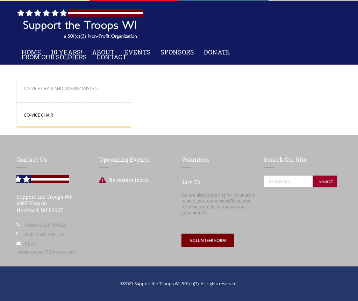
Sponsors (177, 52)
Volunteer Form (208, 240)
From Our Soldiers (54, 57)
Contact (111, 57)
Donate (217, 52)
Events (137, 52)
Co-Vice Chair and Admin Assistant (62, 88)
